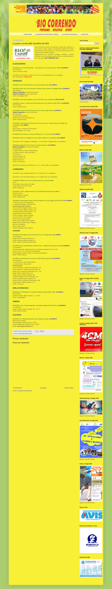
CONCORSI (84, 34)
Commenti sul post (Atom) (25, 390)
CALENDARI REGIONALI (70, 34)
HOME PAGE (28, 34)
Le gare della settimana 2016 (25, 333)
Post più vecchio (69, 388)
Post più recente (17, 388)
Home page (43, 388)
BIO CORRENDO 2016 (52, 58)
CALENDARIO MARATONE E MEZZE (47, 34)
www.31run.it (21, 197)
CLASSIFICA (64, 68)
